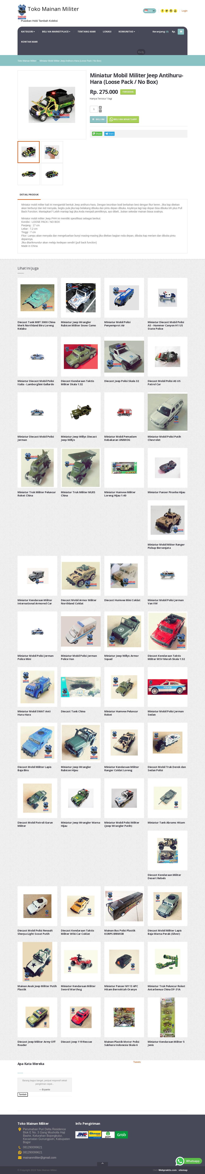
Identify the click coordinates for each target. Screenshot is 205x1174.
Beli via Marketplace (56, 31)
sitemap (183, 1170)
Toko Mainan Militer (27, 61)
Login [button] (184, 10)
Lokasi (107, 31)
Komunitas (127, 31)
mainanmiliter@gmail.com (39, 1157)
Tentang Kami (87, 31)
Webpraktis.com (168, 1170)
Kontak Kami (29, 41)
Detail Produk (29, 194)
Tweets (137, 1062)
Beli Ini (98, 119)
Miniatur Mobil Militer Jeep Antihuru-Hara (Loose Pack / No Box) (70, 61)
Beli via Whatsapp (123, 119)
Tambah (23, 1094)
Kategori (28, 31)
